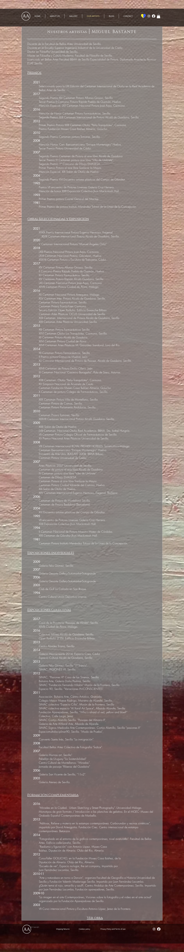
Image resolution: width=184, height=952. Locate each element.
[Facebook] (153, 16)
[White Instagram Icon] (149, 16)
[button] (158, 16)
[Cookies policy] (84, 929)
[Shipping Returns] (63, 929)
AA (26, 15)
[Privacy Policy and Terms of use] (113, 929)
